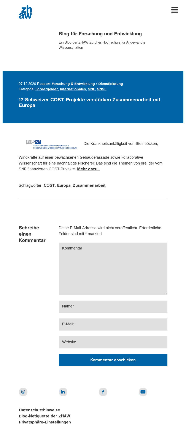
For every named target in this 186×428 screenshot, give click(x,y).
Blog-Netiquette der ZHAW (44, 416)
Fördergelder (46, 89)
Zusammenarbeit (89, 186)
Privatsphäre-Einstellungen (45, 422)
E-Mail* (68, 324)
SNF (91, 89)
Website (69, 342)
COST (49, 186)
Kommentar (72, 248)
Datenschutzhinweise (39, 410)
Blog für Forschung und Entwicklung (100, 34)
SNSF (102, 89)
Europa (64, 186)
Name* (68, 306)
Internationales (73, 89)
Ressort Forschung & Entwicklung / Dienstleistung (80, 84)
